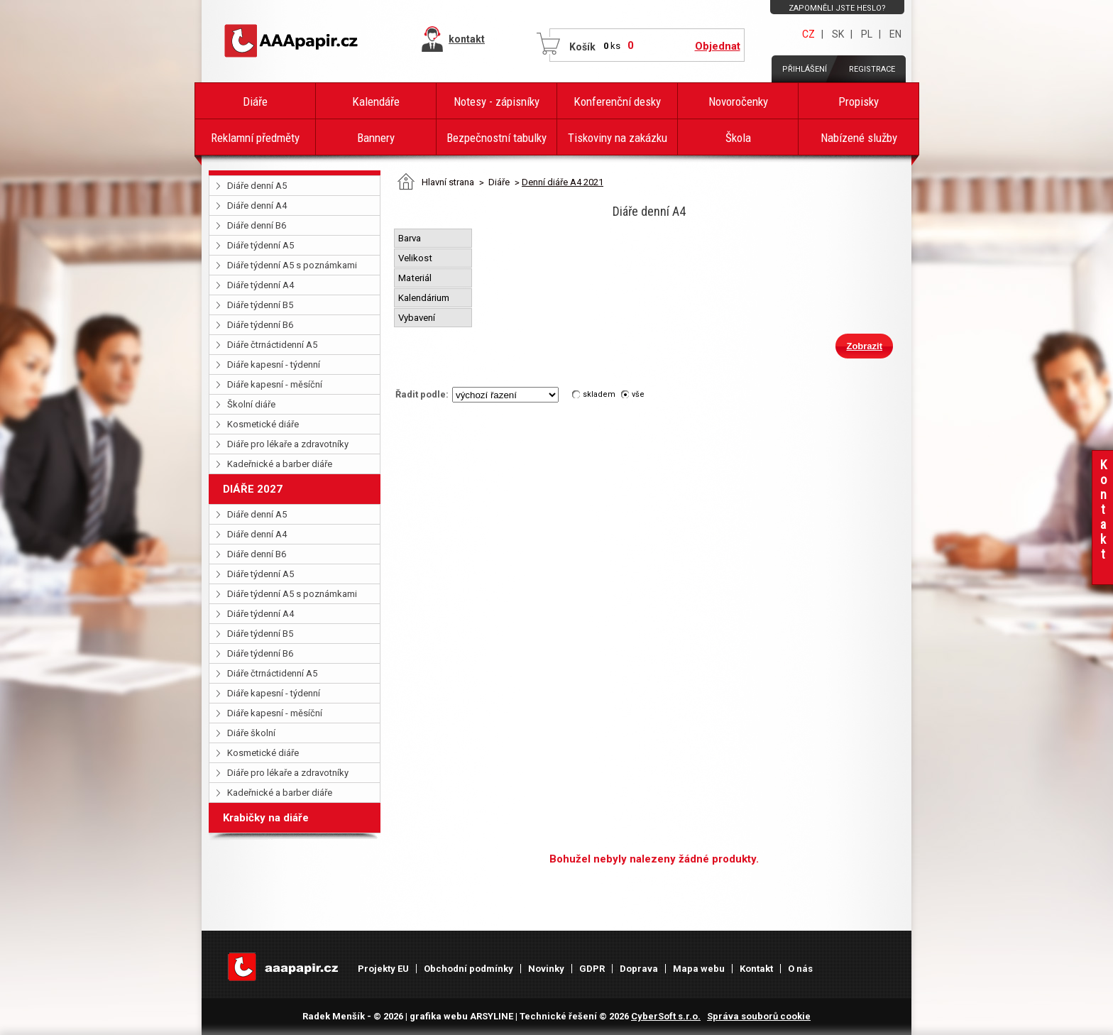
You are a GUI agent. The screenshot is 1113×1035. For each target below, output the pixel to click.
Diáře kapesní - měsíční (274, 384)
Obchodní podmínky (468, 968)
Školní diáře (251, 404)
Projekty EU (383, 968)
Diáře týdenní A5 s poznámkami (292, 265)
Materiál (416, 278)
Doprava (639, 968)
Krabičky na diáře (266, 817)
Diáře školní (251, 733)
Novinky (546, 968)
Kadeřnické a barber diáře (279, 464)
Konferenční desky (617, 101)
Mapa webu (699, 968)
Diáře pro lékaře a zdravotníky (288, 444)
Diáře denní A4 (257, 205)
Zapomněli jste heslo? (837, 8)
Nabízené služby (859, 138)
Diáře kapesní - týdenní (273, 364)
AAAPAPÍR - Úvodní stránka (293, 41)
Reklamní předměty (255, 138)
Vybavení (417, 317)
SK (838, 34)
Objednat (717, 46)
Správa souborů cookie (759, 1016)
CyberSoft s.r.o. (666, 1016)
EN (895, 34)
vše (638, 394)
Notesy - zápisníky (496, 101)
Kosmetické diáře (263, 424)
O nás (800, 968)
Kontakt (756, 968)
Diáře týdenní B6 (260, 324)
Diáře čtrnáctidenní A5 (272, 344)
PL (866, 34)
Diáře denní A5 (257, 185)
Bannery (376, 138)
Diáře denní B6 (256, 225)
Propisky (858, 101)
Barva (410, 238)
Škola (738, 138)
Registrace (872, 69)
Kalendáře (376, 101)
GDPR (592, 968)
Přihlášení (804, 69)
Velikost (416, 258)
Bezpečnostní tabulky (496, 138)
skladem (599, 394)
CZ (808, 34)
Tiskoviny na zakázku (617, 138)
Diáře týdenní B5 (260, 305)
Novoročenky (738, 101)
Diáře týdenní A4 (260, 285)
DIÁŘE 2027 (253, 489)
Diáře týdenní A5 (260, 245)
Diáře (255, 101)
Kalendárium (424, 297)
